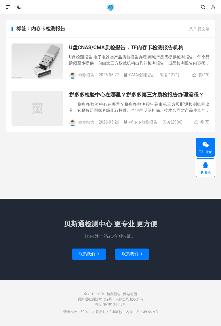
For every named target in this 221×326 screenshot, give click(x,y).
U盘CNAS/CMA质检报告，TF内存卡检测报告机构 (126, 47)
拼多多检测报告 (140, 122)
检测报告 (110, 7)
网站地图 (130, 294)
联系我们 (89, 254)
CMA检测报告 (138, 75)
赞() (201, 75)
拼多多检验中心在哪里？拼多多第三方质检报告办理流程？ (136, 95)
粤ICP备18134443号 (110, 304)
